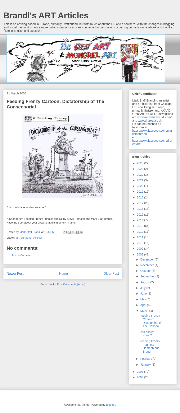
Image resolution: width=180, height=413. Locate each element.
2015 (140, 214)
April (143, 305)
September (147, 276)
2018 (140, 197)
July (143, 288)
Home (63, 273)
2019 (140, 191)
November (147, 265)
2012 (140, 231)
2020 (140, 186)
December (147, 259)
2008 (140, 254)
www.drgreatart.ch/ (150, 120)
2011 (140, 237)
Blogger (110, 404)
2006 (140, 377)
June (143, 293)
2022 (140, 174)
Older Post (111, 273)
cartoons (26, 237)
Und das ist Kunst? (147, 333)
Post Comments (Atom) (71, 284)
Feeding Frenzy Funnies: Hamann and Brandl (150, 346)
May (143, 299)
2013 (140, 225)
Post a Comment (22, 255)
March (144, 310)
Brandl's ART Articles (46, 15)
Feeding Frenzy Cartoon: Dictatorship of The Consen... (150, 321)
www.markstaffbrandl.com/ (154, 117)
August (145, 282)
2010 (140, 243)
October (146, 270)
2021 (140, 180)
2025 (140, 163)
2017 (140, 203)
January (146, 364)
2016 (140, 208)
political (37, 237)
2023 (140, 168)
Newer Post (15, 273)
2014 (140, 220)
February (146, 358)
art (17, 237)
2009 (140, 248)
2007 (140, 371)
